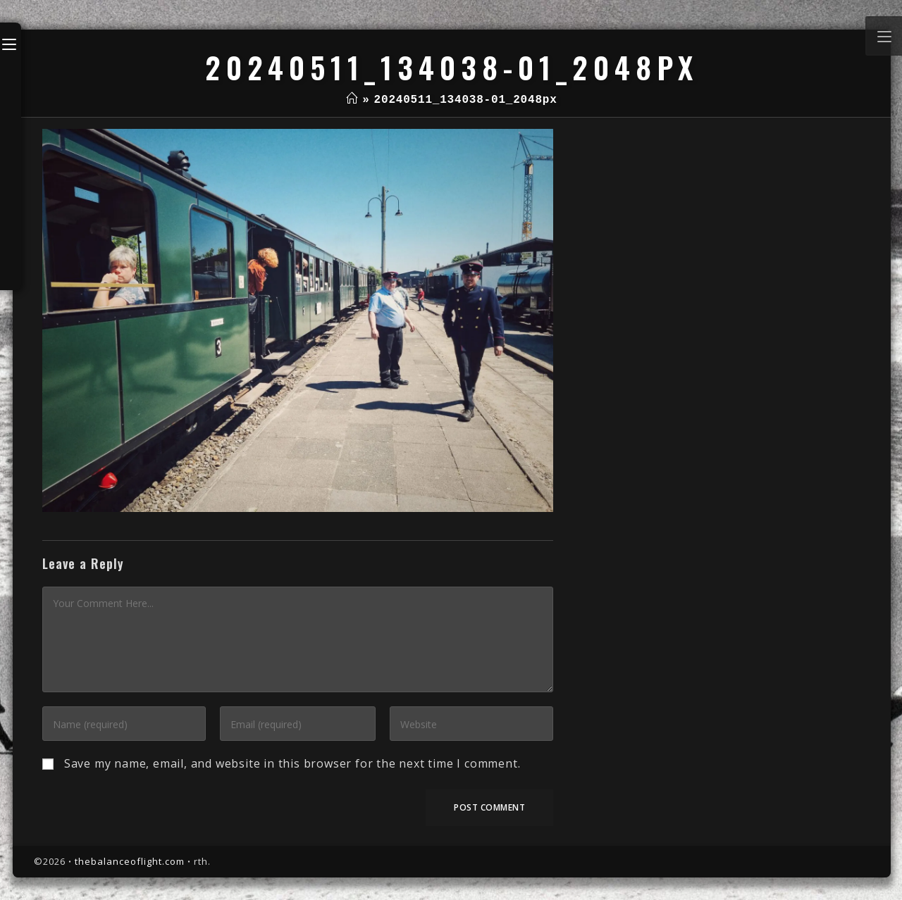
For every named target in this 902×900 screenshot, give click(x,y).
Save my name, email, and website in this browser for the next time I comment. (292, 763)
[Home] (352, 100)
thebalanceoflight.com (130, 861)
